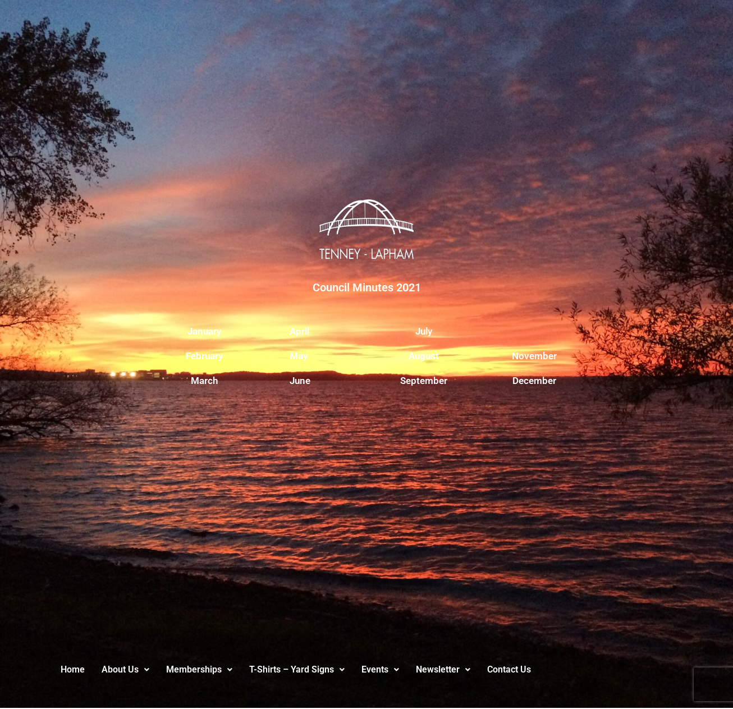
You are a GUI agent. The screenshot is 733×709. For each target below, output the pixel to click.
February (204, 356)
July (423, 331)
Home (73, 669)
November (534, 356)
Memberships (199, 669)
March (204, 380)
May (299, 356)
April (299, 331)
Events (380, 669)
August (424, 356)
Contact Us (509, 669)
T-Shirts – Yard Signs (297, 669)
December (534, 380)
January (204, 331)
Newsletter (443, 669)
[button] (125, 670)
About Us (125, 669)
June (300, 380)
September (423, 380)
